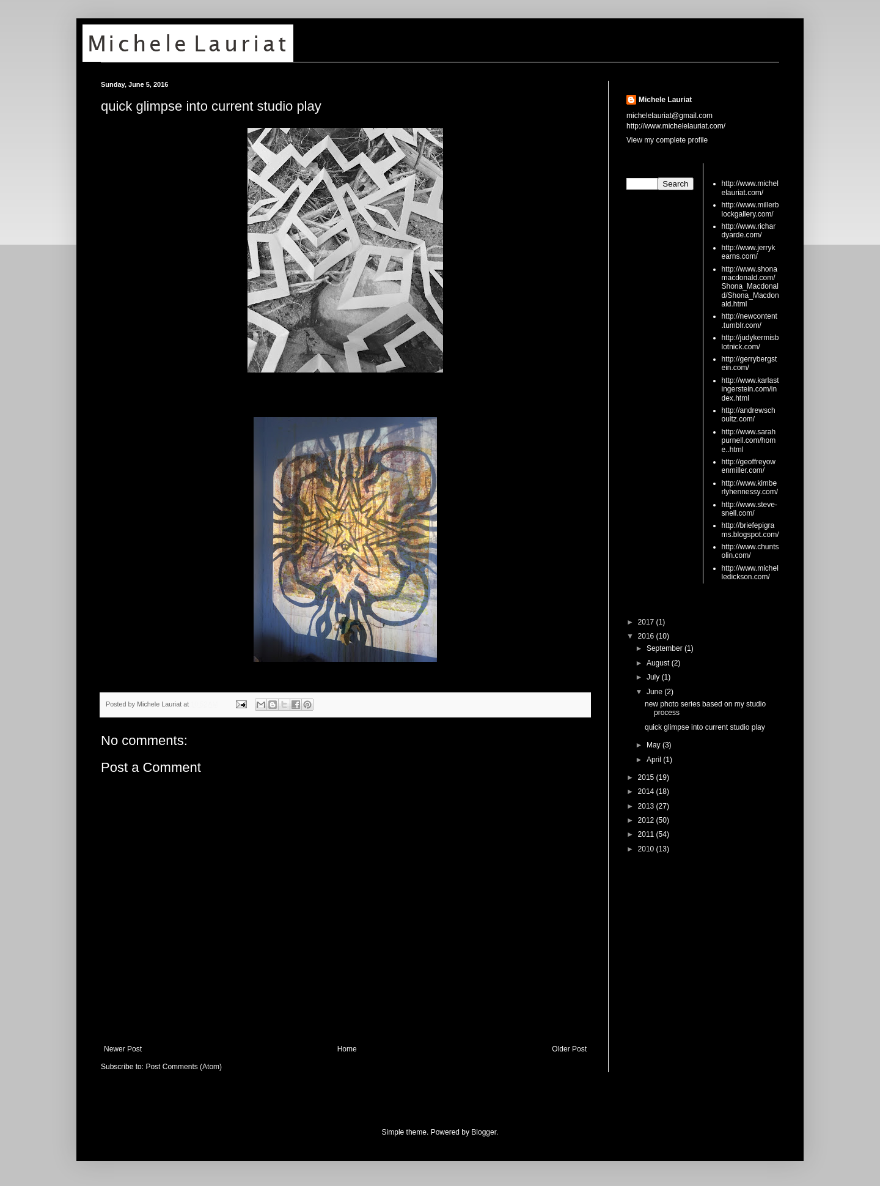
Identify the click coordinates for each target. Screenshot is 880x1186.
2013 (647, 806)
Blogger (483, 1132)
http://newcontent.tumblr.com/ (749, 320)
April (655, 759)
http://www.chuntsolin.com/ (750, 551)
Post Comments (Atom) (183, 1066)
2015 (647, 777)
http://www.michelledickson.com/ (750, 572)
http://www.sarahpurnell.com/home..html (749, 441)
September (665, 648)
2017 (647, 622)
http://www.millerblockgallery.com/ (750, 209)
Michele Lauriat (665, 99)
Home (347, 1049)
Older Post (569, 1049)
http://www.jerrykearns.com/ (749, 252)
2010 (647, 849)
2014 (647, 791)
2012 (647, 820)
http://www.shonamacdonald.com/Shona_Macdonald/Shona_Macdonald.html (750, 287)
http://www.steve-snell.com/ (749, 508)
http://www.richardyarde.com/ (749, 230)
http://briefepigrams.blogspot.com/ (750, 529)
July (654, 677)
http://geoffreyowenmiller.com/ (749, 466)
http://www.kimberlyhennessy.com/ (750, 487)
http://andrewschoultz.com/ (749, 414)
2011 (647, 834)
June (655, 692)
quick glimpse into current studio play (211, 106)
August (659, 663)
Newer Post (123, 1049)
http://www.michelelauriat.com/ (750, 187)
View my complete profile (667, 140)
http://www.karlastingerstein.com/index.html (750, 389)
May (654, 745)
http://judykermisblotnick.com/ (750, 341)
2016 (647, 636)
